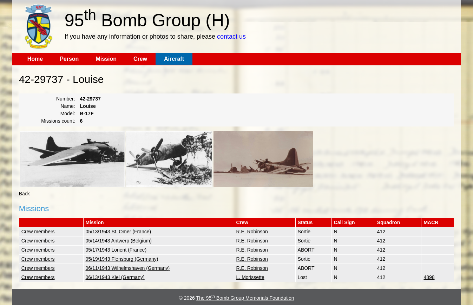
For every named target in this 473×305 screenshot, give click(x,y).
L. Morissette (250, 277)
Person (69, 59)
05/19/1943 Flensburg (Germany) (122, 259)
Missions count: (58, 121)
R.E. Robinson (252, 231)
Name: (67, 106)
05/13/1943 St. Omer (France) (118, 231)
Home (35, 59)
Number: (65, 99)
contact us (231, 36)
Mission (106, 59)
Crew (140, 59)
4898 (428, 277)
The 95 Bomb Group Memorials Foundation (245, 298)
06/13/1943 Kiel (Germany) (115, 277)
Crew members (38, 231)
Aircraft (174, 59)
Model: (67, 113)
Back (24, 193)
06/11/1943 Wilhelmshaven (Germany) (128, 268)
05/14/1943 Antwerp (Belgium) (119, 241)
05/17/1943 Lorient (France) (116, 250)
